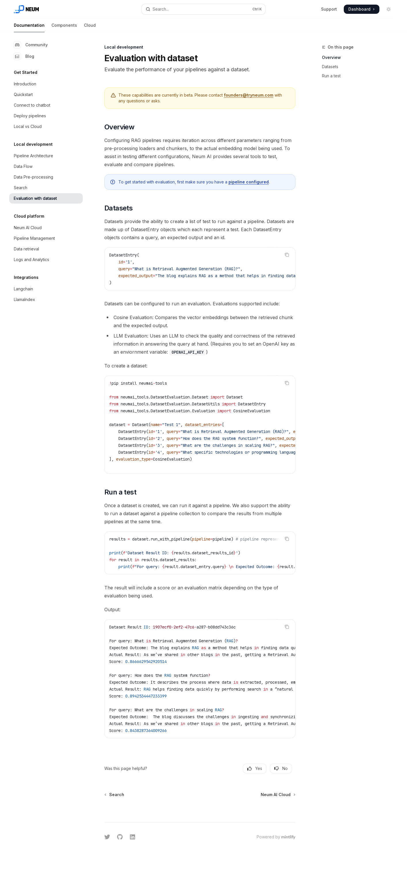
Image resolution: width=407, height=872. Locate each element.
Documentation (29, 27)
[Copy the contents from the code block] (287, 254)
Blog (24, 56)
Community (31, 44)
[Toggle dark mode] (388, 9)
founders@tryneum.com (248, 95)
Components (64, 27)
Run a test (331, 75)
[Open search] (203, 9)
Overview (331, 57)
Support (329, 9)
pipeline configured (249, 181)
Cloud (90, 27)
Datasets (330, 66)
